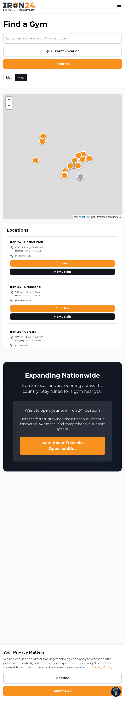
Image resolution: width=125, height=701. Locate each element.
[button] (82, 159)
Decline (62, 678)
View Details (62, 271)
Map (21, 77)
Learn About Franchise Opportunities (62, 446)
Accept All (62, 691)
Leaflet (79, 217)
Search (62, 64)
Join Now (62, 263)
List (9, 77)
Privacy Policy (101, 667)
